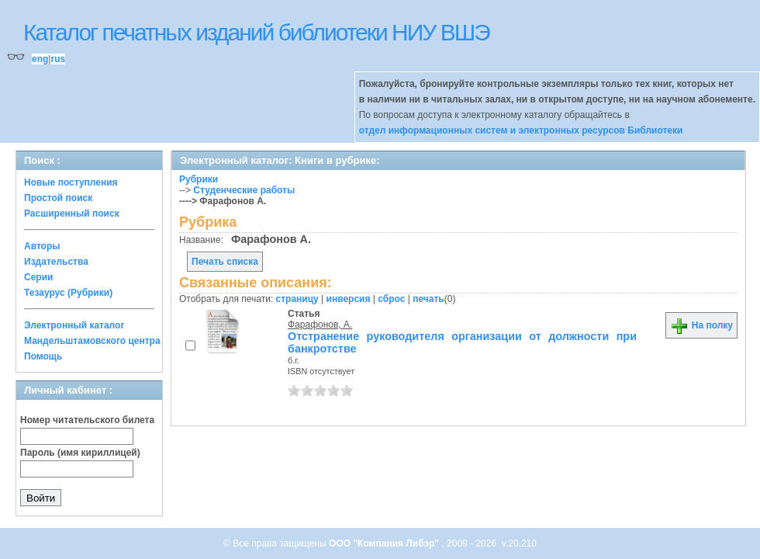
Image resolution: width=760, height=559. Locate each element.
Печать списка (225, 261)
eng (40, 59)
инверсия (348, 298)
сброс (391, 298)
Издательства (56, 261)
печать (428, 298)
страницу (297, 298)
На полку (701, 325)
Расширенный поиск (71, 213)
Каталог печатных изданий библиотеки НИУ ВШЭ (256, 32)
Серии (38, 277)
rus (57, 59)
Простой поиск (58, 198)
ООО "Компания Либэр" (385, 543)
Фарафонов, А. (320, 324)
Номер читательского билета (87, 420)
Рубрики (198, 179)
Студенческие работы (244, 190)
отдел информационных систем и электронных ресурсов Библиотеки (521, 130)
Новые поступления (71, 182)
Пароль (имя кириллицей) (80, 452)
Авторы (42, 246)
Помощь (43, 356)
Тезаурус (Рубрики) (68, 292)
